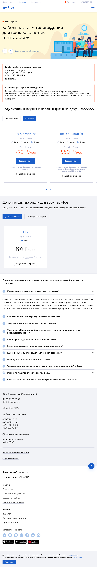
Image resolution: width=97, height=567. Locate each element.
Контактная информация (13, 502)
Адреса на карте (10, 523)
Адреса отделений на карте (16, 452)
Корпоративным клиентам (14, 518)
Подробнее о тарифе (25, 174)
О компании (8, 489)
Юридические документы (14, 493)
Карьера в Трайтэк (11, 498)
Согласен (9, 562)
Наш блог (7, 514)
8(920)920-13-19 (87, 2)
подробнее (73, 555)
